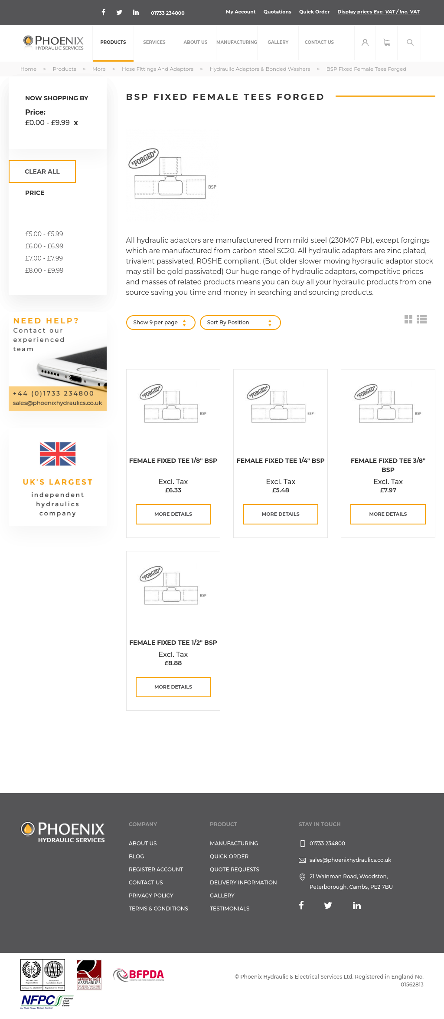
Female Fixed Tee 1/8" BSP (173, 461)
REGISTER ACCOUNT (156, 869)
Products (64, 69)
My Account (241, 12)
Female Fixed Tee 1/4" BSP (281, 461)
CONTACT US (146, 882)
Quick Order (314, 12)
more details (173, 514)
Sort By (216, 322)
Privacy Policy (151, 895)
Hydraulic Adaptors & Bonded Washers (260, 69)
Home (29, 69)
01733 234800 (167, 13)
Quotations (277, 12)
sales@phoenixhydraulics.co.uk (351, 860)
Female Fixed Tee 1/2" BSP (173, 642)
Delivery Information (243, 882)
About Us (143, 843)
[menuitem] (113, 43)
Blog (136, 856)
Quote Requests (234, 869)
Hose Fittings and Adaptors (158, 69)
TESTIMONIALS (229, 908)
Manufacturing (234, 843)
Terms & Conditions (158, 908)
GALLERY (222, 895)
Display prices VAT (378, 12)
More (99, 69)
